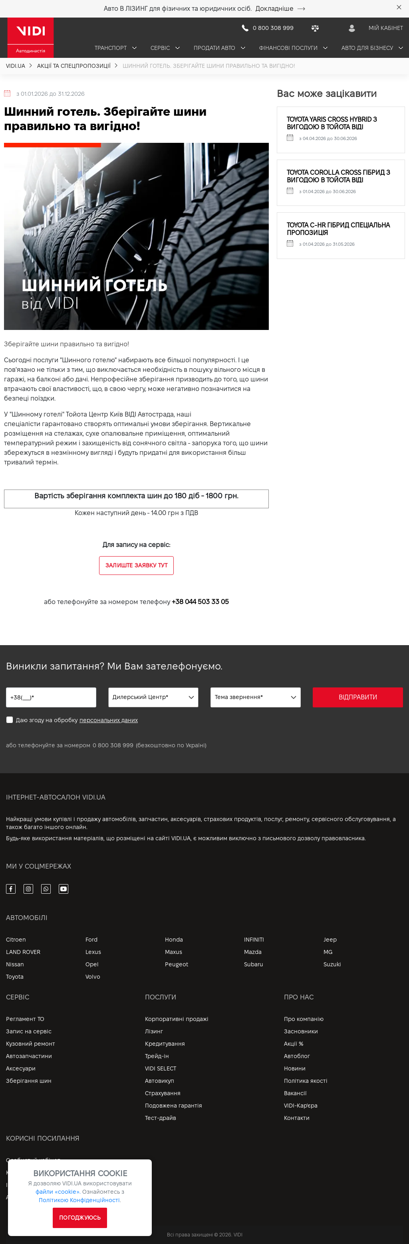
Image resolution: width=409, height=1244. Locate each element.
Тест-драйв (160, 1118)
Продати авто (219, 48)
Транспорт (116, 48)
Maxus (173, 952)
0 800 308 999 (113, 745)
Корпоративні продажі (176, 1019)
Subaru (253, 964)
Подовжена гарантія (173, 1105)
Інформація (22, 1185)
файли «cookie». (58, 1192)
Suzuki (332, 964)
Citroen (16, 939)
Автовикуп (159, 1081)
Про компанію (304, 1019)
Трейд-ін (157, 1056)
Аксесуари (21, 1068)
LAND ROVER (23, 952)
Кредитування (165, 1044)
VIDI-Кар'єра (301, 1105)
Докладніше (280, 8)
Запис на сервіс (29, 1031)
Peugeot (176, 964)
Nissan (15, 964)
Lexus (93, 952)
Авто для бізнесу (372, 48)
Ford (91, 939)
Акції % (294, 1044)
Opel (92, 964)
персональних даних (108, 720)
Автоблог (297, 1056)
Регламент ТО (25, 1019)
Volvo (92, 976)
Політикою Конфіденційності (79, 1200)
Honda (174, 939)
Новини (295, 1068)
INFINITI (254, 939)
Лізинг (154, 1031)
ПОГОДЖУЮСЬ (80, 1217)
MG (328, 952)
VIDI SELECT (160, 1068)
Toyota (15, 976)
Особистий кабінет (33, 1160)
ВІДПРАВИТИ (358, 697)
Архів (13, 1197)
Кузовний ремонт (30, 1044)
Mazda (253, 952)
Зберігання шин (29, 1081)
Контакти (297, 1118)
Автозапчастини (29, 1056)
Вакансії (295, 1093)
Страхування (163, 1093)
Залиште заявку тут (136, 565)
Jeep (330, 939)
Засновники (301, 1031)
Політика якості (306, 1081)
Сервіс (165, 48)
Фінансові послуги (293, 48)
